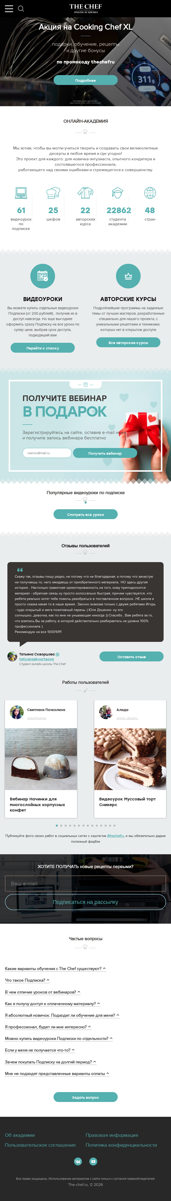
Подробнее (85, 80)
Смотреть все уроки (85, 514)
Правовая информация (112, 1135)
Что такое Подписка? (27, 980)
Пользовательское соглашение (40, 1145)
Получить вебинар (105, 453)
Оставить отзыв (131, 656)
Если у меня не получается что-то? (40, 1050)
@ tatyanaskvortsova (39, 656)
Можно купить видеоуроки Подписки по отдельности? (59, 1038)
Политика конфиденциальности (121, 1145)
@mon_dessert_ (127, 718)
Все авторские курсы (128, 342)
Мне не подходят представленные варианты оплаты (57, 1073)
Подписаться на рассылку (85, 902)
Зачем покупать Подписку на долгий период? (50, 1062)
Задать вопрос (85, 1097)
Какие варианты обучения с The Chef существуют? (55, 968)
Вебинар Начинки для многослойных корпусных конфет (37, 804)
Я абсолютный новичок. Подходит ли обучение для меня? (62, 1015)
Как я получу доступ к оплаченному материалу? (52, 1003)
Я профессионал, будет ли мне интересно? (48, 1027)
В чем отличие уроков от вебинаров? (43, 992)
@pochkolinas (36, 718)
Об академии (20, 1135)
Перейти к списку (42, 348)
